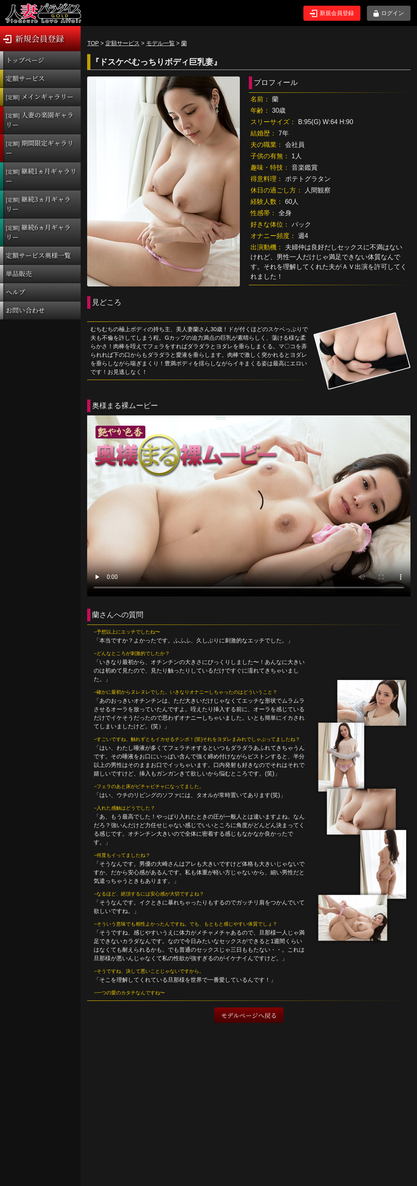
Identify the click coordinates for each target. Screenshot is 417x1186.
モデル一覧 (160, 43)
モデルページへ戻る (249, 1015)
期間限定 (40, 147)
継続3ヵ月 (38, 204)
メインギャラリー (39, 96)
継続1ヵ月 (41, 176)
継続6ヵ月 (38, 232)
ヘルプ (15, 292)
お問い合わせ (25, 310)
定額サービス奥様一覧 (38, 255)
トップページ (25, 60)
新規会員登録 (332, 13)
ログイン (388, 13)
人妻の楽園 (40, 119)
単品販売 (19, 273)
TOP (93, 43)
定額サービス (25, 78)
